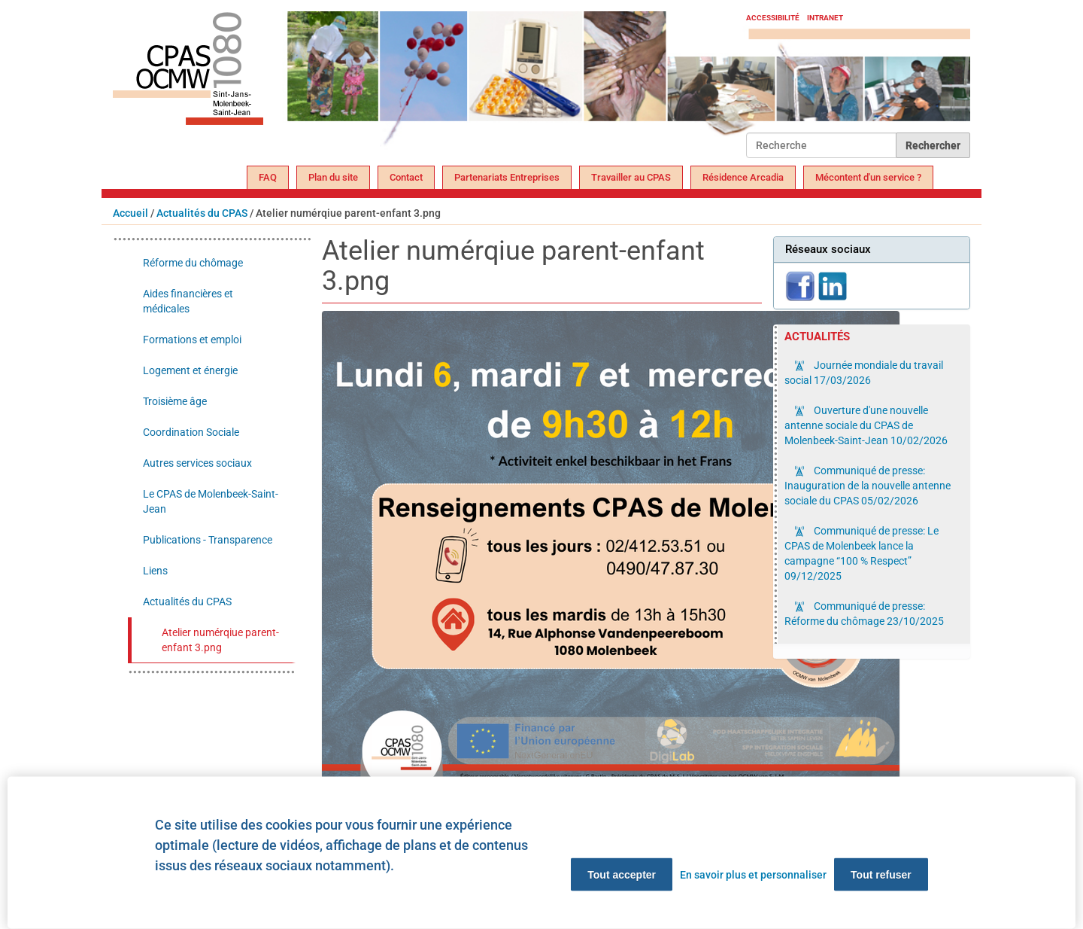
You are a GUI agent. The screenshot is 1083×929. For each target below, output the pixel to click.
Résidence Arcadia (743, 177)
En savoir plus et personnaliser (753, 875)
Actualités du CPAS (201, 213)
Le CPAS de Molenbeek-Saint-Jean (210, 501)
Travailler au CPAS (631, 177)
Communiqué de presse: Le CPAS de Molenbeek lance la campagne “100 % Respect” (861, 553)
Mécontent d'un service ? (868, 177)
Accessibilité (772, 18)
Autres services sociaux (197, 463)
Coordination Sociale (191, 432)
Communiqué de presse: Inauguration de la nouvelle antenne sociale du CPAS (867, 485)
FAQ (268, 177)
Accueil (130, 213)
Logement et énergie (190, 370)
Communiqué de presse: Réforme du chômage (864, 613)
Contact (406, 177)
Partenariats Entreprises (507, 177)
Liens (155, 571)
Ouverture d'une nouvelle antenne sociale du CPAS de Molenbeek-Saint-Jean (866, 425)
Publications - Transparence (207, 540)
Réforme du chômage (193, 263)
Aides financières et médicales (188, 301)
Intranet (825, 18)
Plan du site (333, 177)
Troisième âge (175, 401)
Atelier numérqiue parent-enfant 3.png (220, 639)
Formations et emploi (192, 340)
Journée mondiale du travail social (863, 372)
